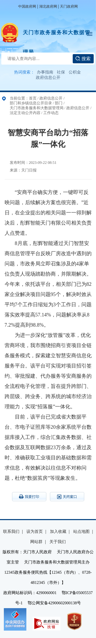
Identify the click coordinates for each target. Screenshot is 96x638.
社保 (61, 72)
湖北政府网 (48, 6)
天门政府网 (69, 6)
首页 (33, 98)
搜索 (83, 58)
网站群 (36, 541)
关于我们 (57, 541)
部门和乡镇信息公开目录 (31, 103)
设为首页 (34, 531)
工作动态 (51, 113)
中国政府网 (27, 6)
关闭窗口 (67, 497)
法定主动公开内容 (25, 113)
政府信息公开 (48, 77)
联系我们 (11, 531)
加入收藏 (58, 531)
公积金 (75, 72)
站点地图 (81, 531)
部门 (58, 103)
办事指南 (45, 72)
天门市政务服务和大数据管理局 (56, 36)
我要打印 (29, 497)
